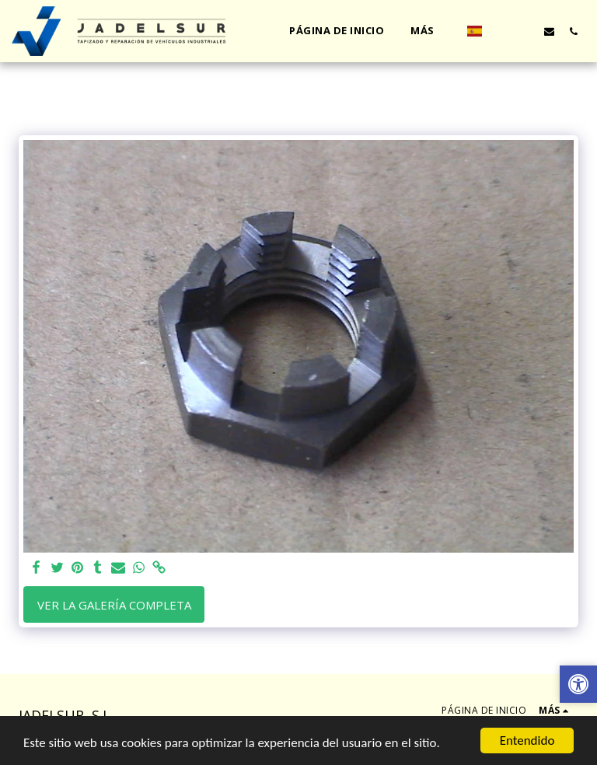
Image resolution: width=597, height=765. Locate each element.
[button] (501, 31)
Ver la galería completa (114, 605)
